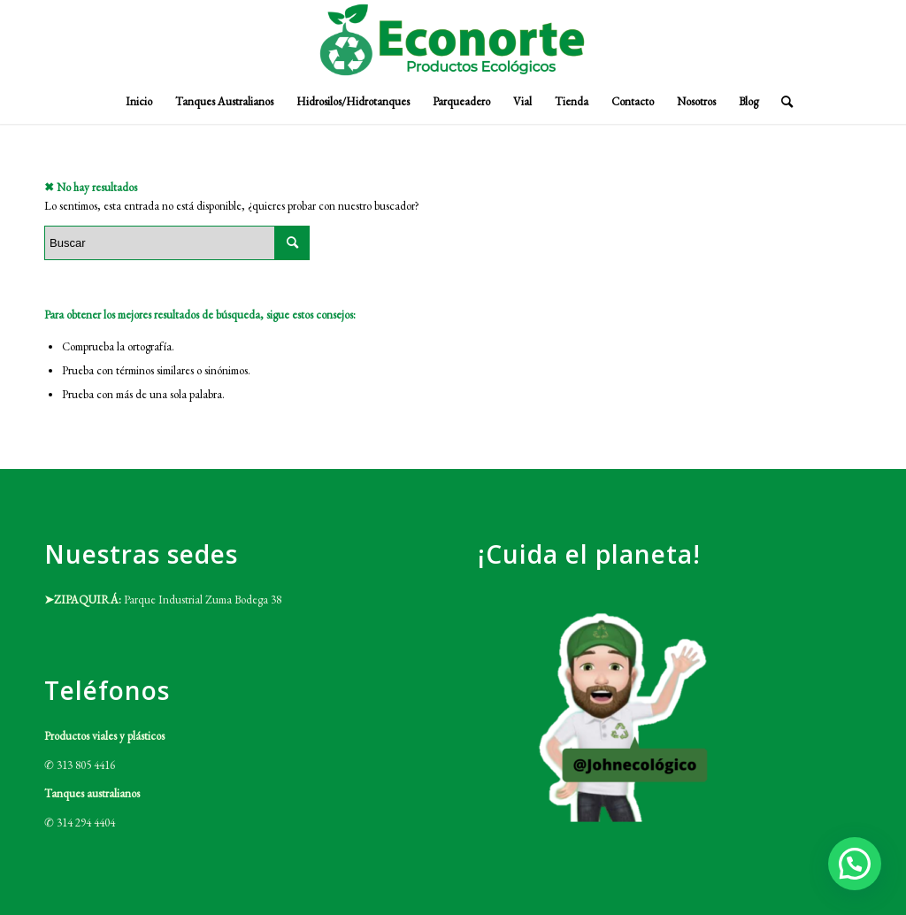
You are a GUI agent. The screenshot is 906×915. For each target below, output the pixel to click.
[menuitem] (139, 102)
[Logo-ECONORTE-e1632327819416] (453, 40)
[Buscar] (781, 102)
